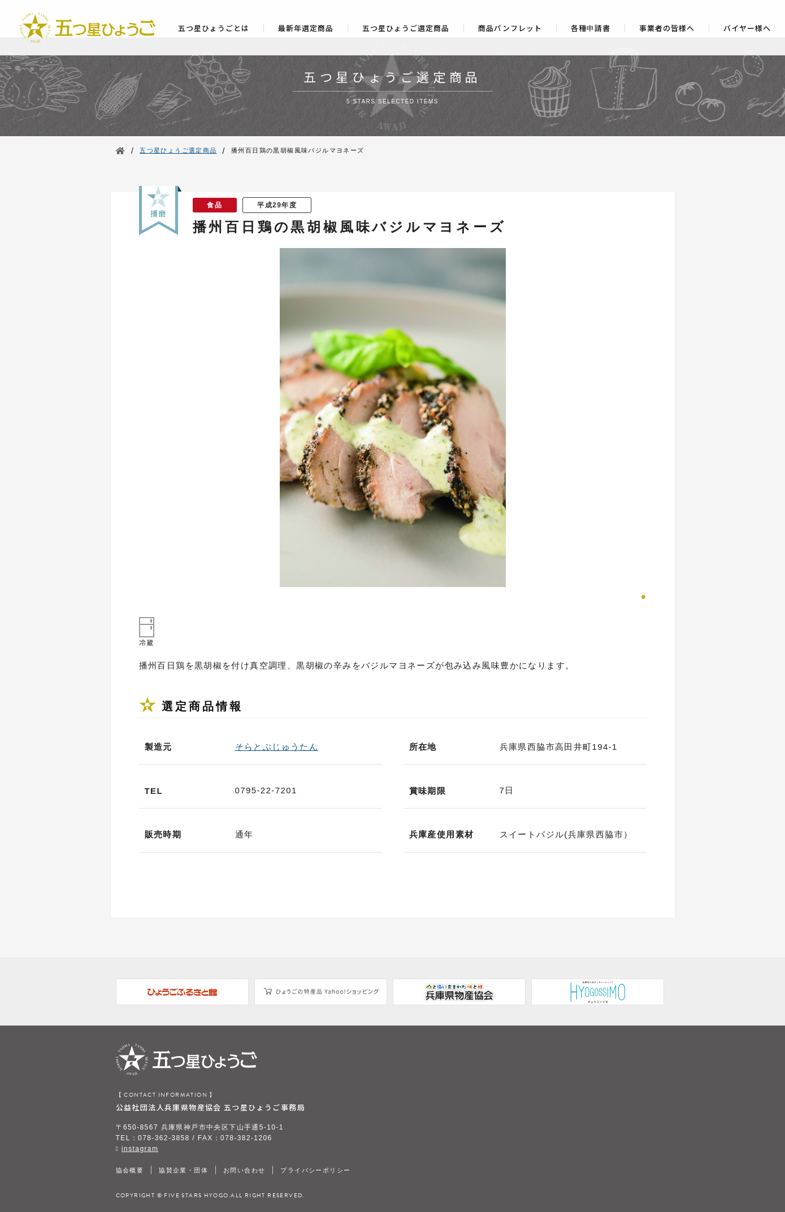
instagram (140, 1149)
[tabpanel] (393, 417)
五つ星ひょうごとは (213, 28)
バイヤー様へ (747, 28)
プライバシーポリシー (315, 1170)
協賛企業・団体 (183, 1170)
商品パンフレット (510, 28)
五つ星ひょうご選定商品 (405, 28)
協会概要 (130, 1170)
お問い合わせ (244, 1170)
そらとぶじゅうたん (277, 746)
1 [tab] (643, 595)
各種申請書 (590, 28)
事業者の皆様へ (667, 28)
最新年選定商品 (305, 28)
